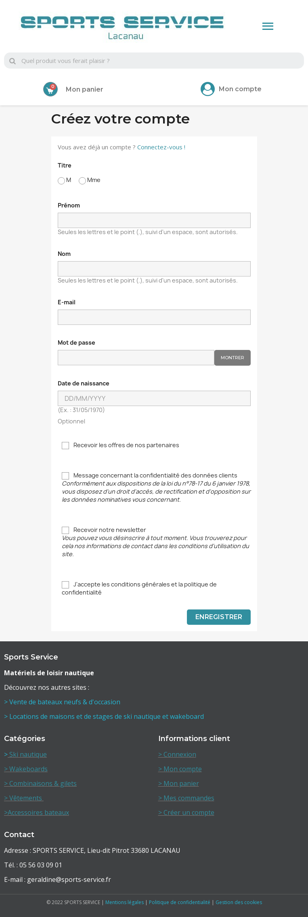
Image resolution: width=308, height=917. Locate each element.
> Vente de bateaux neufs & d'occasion (63, 701)
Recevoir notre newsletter (155, 542)
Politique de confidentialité (179, 902)
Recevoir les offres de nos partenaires (120, 445)
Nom (64, 254)
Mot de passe (76, 342)
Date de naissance (83, 383)
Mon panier (84, 89)
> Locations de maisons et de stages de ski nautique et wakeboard (104, 716)
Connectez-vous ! (161, 147)
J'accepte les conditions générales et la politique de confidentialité (139, 588)
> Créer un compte (186, 812)
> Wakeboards (26, 768)
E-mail (66, 302)
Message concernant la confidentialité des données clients (156, 487)
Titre (64, 165)
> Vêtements (24, 797)
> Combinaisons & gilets (40, 783)
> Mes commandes (186, 797)
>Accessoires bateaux (36, 812)
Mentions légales (124, 902)
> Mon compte (180, 768)
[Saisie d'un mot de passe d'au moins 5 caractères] (136, 357)
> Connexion (177, 754)
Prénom (69, 205)
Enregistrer (218, 617)
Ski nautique (27, 754)
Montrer (232, 357)
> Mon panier (178, 783)
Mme (90, 180)
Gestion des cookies (239, 902)
